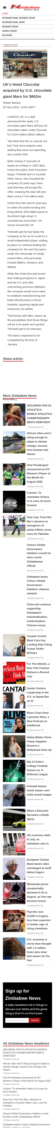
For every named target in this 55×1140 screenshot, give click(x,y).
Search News (9, 31)
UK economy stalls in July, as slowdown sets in (38, 839)
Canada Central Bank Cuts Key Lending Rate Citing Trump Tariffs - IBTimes (39, 644)
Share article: (13, 359)
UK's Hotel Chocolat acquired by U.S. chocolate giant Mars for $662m (27, 90)
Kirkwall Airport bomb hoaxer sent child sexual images (39, 790)
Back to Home (10, 44)
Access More (9, 399)
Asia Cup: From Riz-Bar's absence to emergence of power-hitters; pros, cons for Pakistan (39, 525)
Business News (10, 26)
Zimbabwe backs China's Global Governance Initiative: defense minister (38, 585)
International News (13, 22)
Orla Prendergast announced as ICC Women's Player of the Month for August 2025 (38, 473)
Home (5, 13)
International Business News (18, 18)
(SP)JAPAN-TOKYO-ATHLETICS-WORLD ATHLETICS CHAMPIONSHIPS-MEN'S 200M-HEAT (39, 414)
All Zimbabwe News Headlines (26, 1043)
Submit (34, 1020)
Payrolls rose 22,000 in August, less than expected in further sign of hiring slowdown (38, 920)
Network (7, 35)
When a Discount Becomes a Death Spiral (38, 815)
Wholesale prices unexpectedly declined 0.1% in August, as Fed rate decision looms (39, 892)
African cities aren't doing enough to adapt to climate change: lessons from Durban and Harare (26, 1066)
